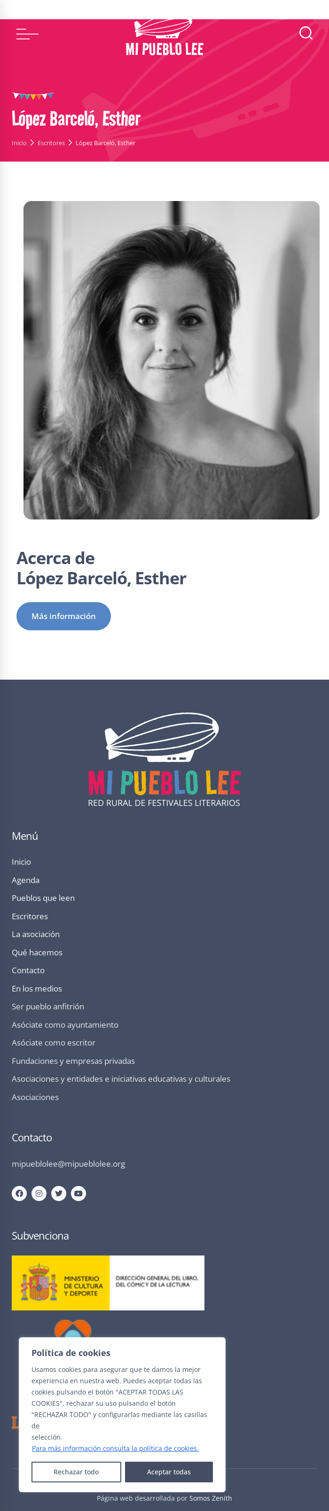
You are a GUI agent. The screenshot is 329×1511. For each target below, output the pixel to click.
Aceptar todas (169, 1471)
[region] (122, 1414)
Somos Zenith (210, 1498)
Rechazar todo (76, 1471)
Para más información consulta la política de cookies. (115, 1448)
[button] (27, 34)
